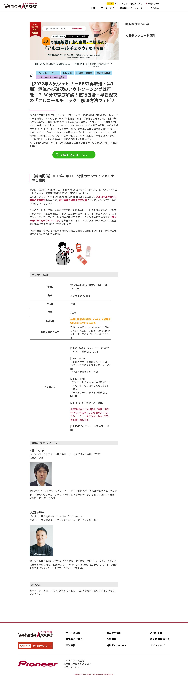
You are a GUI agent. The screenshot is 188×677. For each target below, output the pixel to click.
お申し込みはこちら (74, 155)
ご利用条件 (156, 633)
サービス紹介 (107, 7)
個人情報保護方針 (160, 639)
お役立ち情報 (153, 3)
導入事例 (155, 7)
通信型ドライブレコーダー (132, 7)
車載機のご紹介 (74, 639)
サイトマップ (157, 645)
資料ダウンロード (116, 645)
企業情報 (111, 639)
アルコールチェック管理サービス (124, 3)
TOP (93, 7)
